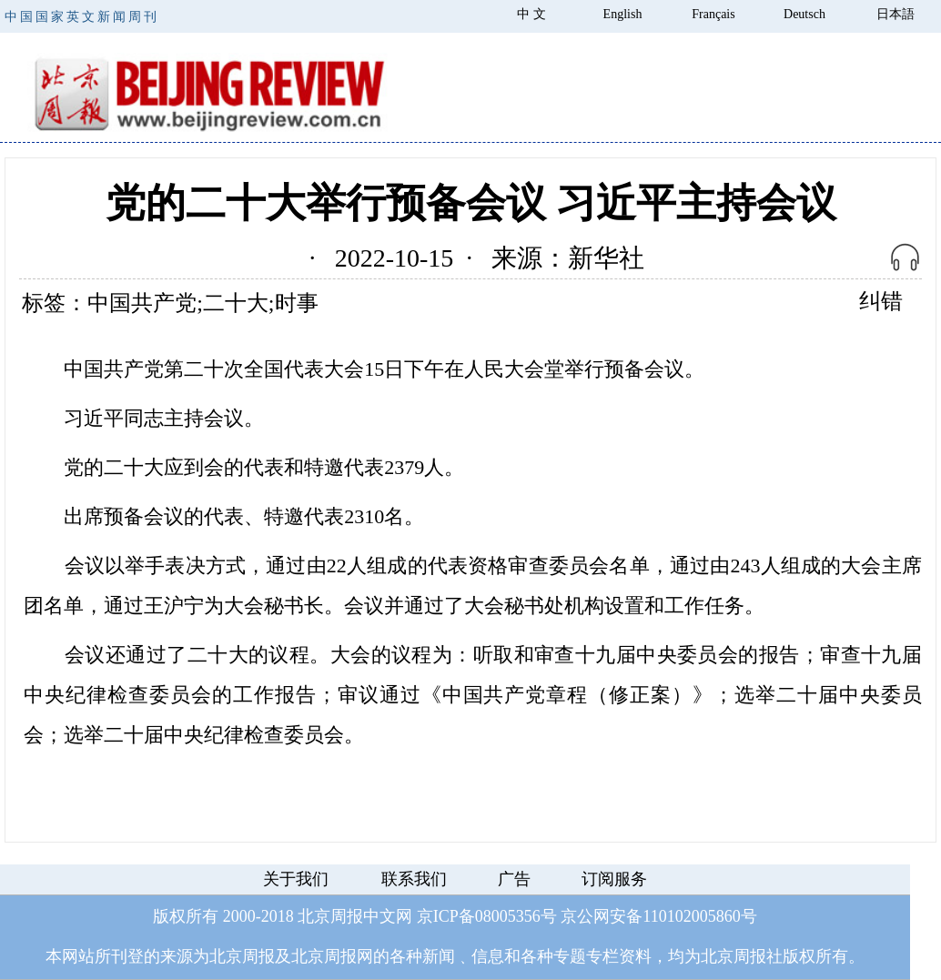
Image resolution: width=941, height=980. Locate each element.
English (623, 14)
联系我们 (414, 879)
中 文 (531, 14)
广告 (514, 879)
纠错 (881, 301)
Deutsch (804, 14)
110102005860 (691, 916)
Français (713, 14)
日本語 (895, 14)
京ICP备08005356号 (487, 916)
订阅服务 (614, 879)
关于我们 (296, 879)
